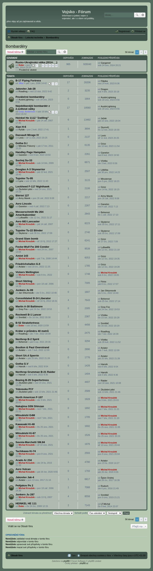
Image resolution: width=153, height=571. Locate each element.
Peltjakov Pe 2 (24, 485)
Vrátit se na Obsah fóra (20, 526)
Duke (21, 65)
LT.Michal (105, 504)
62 (46, 66)
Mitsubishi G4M (25, 415)
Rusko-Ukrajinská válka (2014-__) (36, 62)
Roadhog (23, 91)
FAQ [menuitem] (32, 31)
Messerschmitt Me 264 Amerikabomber (29, 213)
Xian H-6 (21, 126)
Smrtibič (22, 317)
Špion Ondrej (107, 478)
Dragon (104, 89)
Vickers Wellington (27, 272)
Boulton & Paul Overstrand (32, 347)
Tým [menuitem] (73, 555)
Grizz (103, 144)
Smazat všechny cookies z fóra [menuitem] (95, 555)
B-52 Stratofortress (27, 322)
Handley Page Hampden (30, 152)
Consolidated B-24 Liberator (33, 298)
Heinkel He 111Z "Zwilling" (32, 117)
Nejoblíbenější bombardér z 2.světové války (33, 107)
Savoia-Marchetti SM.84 (30, 442)
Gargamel (105, 63)
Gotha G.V (22, 363)
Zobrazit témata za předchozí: (48, 513)
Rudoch (104, 486)
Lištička (104, 170)
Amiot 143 (22, 255)
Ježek (104, 118)
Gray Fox (23, 309)
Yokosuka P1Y (24, 389)
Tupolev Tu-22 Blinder (29, 230)
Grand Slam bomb (27, 238)
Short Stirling (24, 281)
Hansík (22, 366)
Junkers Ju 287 (25, 494)
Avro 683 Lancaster (28, 221)
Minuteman (106, 179)
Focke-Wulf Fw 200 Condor (32, 246)
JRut (21, 83)
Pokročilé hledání (142, 15)
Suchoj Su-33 (24, 160)
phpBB (66, 561)
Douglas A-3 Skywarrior (30, 169)
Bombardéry (16, 46)
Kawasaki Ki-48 (25, 424)
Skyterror (105, 222)
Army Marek (24, 198)
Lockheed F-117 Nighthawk (32, 186)
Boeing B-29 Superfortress (32, 380)
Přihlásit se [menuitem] (140, 31)
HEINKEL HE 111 (26, 503)
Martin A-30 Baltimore (29, 306)
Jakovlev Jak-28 (25, 88)
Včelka (104, 161)
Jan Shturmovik (26, 293)
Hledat (137, 15)
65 (56, 66)
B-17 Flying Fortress (28, 80)
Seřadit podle (90, 513)
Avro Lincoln (23, 203)
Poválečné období (28, 70)
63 (50, 66)
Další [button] (145, 52)
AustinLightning (26, 99)
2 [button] (141, 52)
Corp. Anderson (27, 111)
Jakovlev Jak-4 (25, 477)
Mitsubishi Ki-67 (26, 433)
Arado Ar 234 (24, 460)
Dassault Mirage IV (27, 135)
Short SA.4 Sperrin (27, 355)
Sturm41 (105, 127)
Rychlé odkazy (18, 31)
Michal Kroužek (27, 120)
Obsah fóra (17, 555)
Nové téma (14, 52)
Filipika (104, 81)
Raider (104, 380)
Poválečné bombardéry (30, 96)
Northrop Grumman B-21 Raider (35, 371)
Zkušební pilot (25, 189)
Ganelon (23, 155)
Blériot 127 (22, 195)
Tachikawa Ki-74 (26, 451)
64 (53, 66)
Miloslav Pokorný (27, 146)
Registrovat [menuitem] (124, 31)
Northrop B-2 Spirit (27, 339)
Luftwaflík (23, 217)
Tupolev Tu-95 (24, 178)
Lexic (21, 138)
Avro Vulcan (23, 469)
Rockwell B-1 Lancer (28, 314)
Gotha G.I (21, 143)
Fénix (103, 281)
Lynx (21, 181)
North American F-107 (29, 397)
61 (43, 66)
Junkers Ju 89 (24, 290)
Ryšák (22, 129)
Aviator (22, 266)
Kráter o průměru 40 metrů (32, 331)
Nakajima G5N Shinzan (30, 406)
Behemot (105, 212)
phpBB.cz (84, 563)
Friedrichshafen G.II (28, 263)
